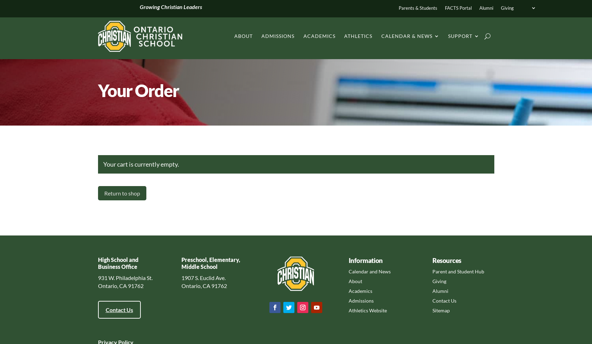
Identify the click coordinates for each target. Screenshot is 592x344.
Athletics (358, 36)
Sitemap (441, 310)
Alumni (486, 8)
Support (460, 36)
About (243, 36)
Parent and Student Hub (458, 271)
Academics (319, 36)
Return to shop (122, 193)
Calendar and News (370, 271)
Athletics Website (368, 310)
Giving (507, 8)
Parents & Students (418, 8)
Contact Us (119, 309)
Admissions (277, 36)
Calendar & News (406, 36)
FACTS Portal (458, 8)
